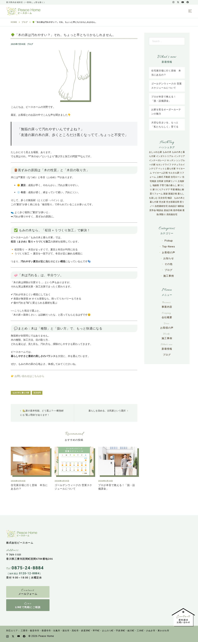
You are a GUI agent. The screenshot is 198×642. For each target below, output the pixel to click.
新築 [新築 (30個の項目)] (165, 193)
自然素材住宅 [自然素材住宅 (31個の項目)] (161, 206)
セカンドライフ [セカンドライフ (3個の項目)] (163, 164)
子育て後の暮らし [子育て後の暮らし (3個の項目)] (168, 185)
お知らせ (168, 257)
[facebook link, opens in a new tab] (187, 2)
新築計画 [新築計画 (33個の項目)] (172, 193)
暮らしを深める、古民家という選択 (107, 410)
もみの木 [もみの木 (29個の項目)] (167, 152)
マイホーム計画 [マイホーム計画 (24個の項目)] (160, 172)
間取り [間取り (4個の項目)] (162, 214)
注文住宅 (37, 392)
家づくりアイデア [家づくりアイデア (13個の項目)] (161, 189)
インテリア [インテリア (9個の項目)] (179, 156)
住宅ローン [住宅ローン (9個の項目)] (176, 177)
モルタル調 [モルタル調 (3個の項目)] (173, 172)
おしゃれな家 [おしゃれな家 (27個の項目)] (155, 152)
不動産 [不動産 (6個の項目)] (167, 177)
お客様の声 (168, 252)
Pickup (168, 240)
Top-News (168, 246)
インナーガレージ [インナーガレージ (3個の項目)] (157, 160)
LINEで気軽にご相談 (28, 607)
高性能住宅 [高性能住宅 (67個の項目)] (171, 214)
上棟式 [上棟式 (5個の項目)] (160, 177)
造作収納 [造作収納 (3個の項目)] (177, 210)
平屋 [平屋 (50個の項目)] (172, 189)
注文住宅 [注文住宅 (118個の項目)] (162, 198)
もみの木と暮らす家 (20, 392)
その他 (168, 263)
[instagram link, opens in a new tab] (173, 2)
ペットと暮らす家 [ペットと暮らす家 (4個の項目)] (167, 168)
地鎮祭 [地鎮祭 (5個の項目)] (156, 185)
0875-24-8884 (28, 567)
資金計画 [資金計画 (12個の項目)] (168, 210)
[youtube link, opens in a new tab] (182, 2)
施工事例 (168, 274)
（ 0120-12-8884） (24, 573)
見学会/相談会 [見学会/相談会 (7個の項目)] (156, 210)
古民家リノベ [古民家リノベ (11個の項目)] (170, 181)
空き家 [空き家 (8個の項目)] (162, 202)
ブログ (30, 44)
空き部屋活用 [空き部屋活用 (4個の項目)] (172, 202)
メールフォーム (27, 593)
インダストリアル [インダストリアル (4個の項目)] (164, 156)
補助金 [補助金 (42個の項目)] (181, 206)
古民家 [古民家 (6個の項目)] (160, 181)
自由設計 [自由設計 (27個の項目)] (172, 206)
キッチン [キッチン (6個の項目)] (171, 160)
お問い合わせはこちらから (29, 375)
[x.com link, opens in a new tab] (178, 2)
